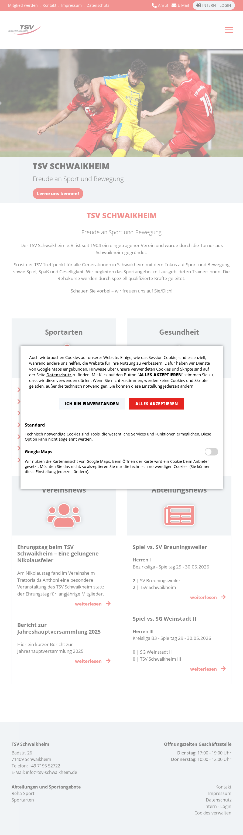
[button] (92, 404)
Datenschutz (59, 374)
